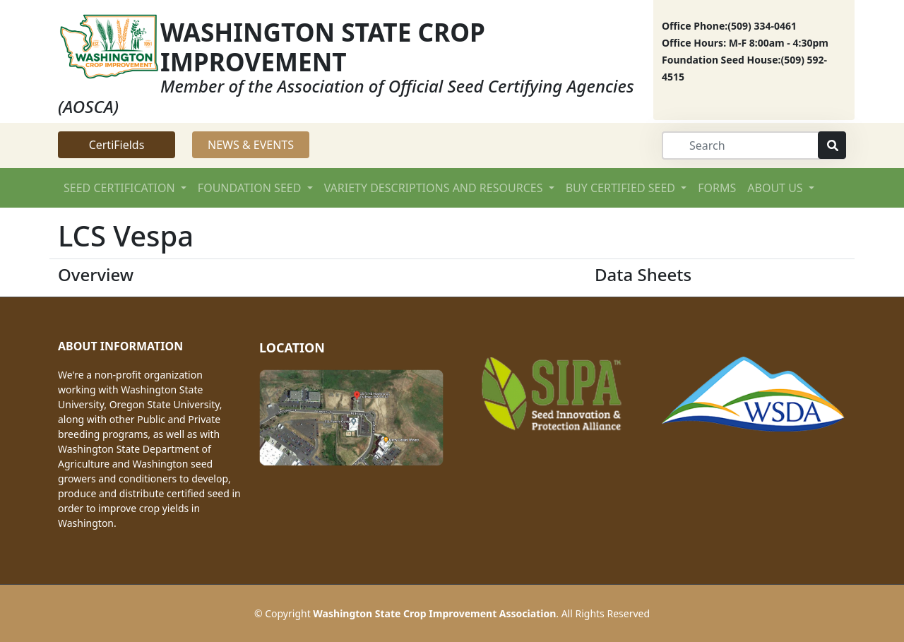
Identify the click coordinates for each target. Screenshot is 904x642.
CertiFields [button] (117, 145)
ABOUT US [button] (776, 188)
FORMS (717, 188)
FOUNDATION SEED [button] (251, 188)
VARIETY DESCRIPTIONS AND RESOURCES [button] (435, 188)
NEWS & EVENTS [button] (251, 145)
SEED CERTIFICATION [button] (121, 188)
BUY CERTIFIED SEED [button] (622, 188)
